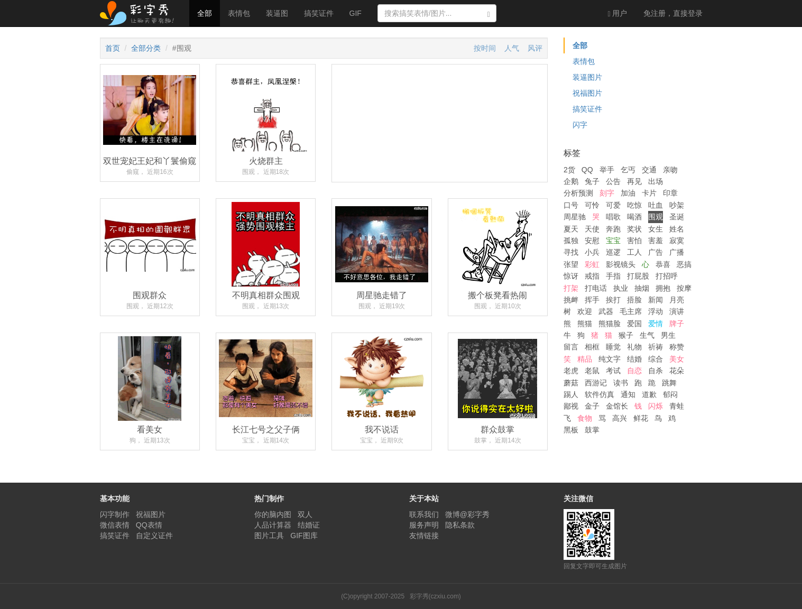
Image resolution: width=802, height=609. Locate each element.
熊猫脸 (609, 323)
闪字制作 (115, 514)
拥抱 (663, 288)
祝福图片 (587, 93)
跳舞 (669, 383)
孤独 (571, 240)
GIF (355, 13)
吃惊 (634, 205)
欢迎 (584, 311)
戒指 (592, 276)
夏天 (571, 229)
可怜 (592, 205)
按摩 (684, 288)
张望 (571, 264)
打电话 (596, 288)
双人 (305, 514)
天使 (592, 229)
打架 (571, 288)
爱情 (655, 323)
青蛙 (676, 406)
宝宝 (613, 240)
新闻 (655, 300)
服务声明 (424, 525)
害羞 (655, 240)
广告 (655, 252)
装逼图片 (587, 77)
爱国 (634, 323)
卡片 (649, 193)
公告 (613, 181)
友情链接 (424, 535)
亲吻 (670, 169)
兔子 (592, 181)
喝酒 (634, 217)
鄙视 (571, 406)
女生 (655, 229)
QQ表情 (149, 525)
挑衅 (571, 300)
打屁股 (638, 276)
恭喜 (663, 264)
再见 (634, 181)
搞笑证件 (319, 13)
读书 (620, 383)
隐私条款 (460, 525)
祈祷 (655, 347)
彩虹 (592, 264)
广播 (676, 252)
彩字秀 (140, 13)
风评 (535, 48)
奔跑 (613, 229)
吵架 (676, 205)
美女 (676, 359)
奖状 (634, 229)
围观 (655, 217)
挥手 (592, 300)
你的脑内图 (272, 514)
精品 (584, 359)
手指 (613, 276)
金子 (592, 406)
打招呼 (667, 276)
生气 (647, 335)
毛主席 (631, 311)
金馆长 (617, 406)
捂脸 (634, 300)
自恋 (634, 370)
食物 (584, 418)
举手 (607, 169)
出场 (655, 181)
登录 (673, 13)
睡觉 (613, 347)
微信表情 (115, 525)
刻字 (607, 193)
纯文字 (609, 359)
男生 (668, 335)
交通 (649, 169)
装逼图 (277, 13)
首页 (112, 48)
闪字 (580, 125)
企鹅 (571, 181)
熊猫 (584, 323)
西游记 (596, 383)
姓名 (676, 229)
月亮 (676, 300)
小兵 (592, 252)
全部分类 (146, 48)
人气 (511, 48)
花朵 (676, 370)
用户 (617, 13)
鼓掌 (592, 430)
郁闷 (670, 394)
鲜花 (640, 418)
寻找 (571, 252)
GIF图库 (303, 535)
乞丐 (628, 169)
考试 (613, 370)
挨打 (613, 300)
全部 (204, 13)
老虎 (571, 370)
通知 (628, 394)
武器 (605, 311)
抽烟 (641, 288)
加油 (628, 193)
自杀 (655, 370)
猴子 (626, 335)
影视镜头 (620, 264)
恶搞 (684, 264)
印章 (670, 193)
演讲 (676, 311)
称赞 (676, 347)
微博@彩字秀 (467, 514)
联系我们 (424, 514)
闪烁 (655, 406)
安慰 (592, 240)
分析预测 (578, 193)
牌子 (676, 323)
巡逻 (613, 252)
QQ (587, 169)
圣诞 (676, 217)
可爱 (613, 205)
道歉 (649, 394)
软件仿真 (599, 394)
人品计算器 (272, 525)
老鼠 (592, 370)
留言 (571, 347)
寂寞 (676, 240)
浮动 (655, 311)
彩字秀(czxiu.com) (435, 596)
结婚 (634, 359)
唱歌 (613, 217)
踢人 (571, 394)
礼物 (634, 347)
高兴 (619, 418)
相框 (592, 347)
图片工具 (269, 535)
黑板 (571, 430)
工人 (634, 252)
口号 (571, 205)
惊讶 (571, 276)
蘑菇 (571, 383)
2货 (569, 169)
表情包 (239, 13)
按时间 (485, 48)
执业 (620, 288)
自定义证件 (154, 535)
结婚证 (309, 525)
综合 (655, 359)
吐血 (655, 205)
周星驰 (575, 217)
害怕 (634, 240)
